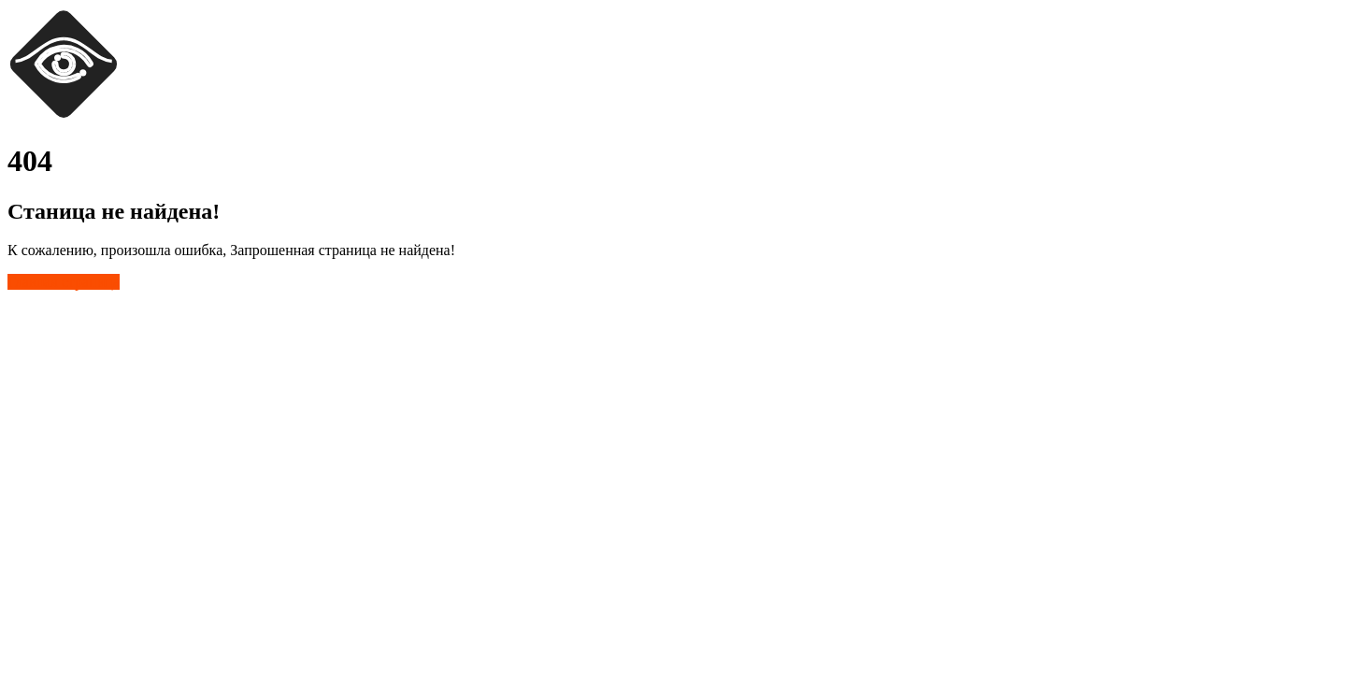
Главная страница (63, 282)
